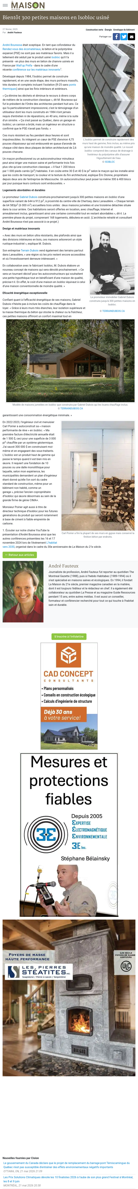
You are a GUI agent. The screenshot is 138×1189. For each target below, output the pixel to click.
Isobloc (55, 57)
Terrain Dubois (29, 250)
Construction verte (94, 30)
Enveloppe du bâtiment (124, 30)
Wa (18, 65)
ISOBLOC (110, 161)
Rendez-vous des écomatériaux (22, 49)
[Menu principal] (5, 5)
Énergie (108, 30)
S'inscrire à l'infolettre (69, 636)
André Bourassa (12, 45)
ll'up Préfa (26, 65)
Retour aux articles (19, 554)
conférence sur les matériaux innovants (36, 69)
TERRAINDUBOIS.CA (113, 311)
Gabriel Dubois (29, 197)
